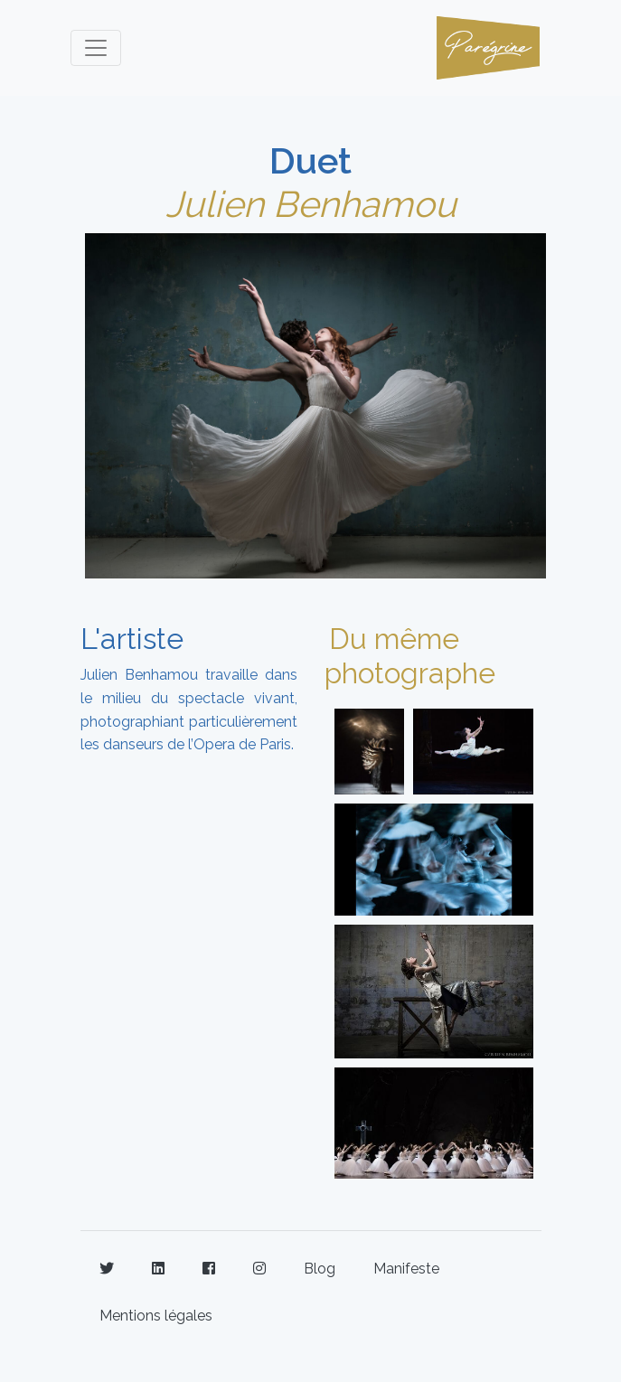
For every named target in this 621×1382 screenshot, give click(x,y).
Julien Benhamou (310, 204)
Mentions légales (155, 1315)
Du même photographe (410, 656)
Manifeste (406, 1268)
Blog (319, 1268)
